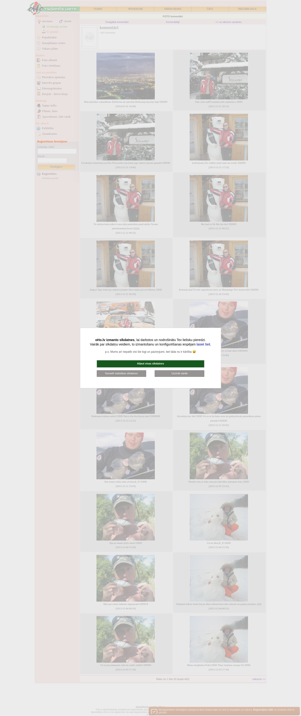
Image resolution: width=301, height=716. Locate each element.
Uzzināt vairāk (179, 373)
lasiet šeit (203, 344)
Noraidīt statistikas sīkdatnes (121, 373)
